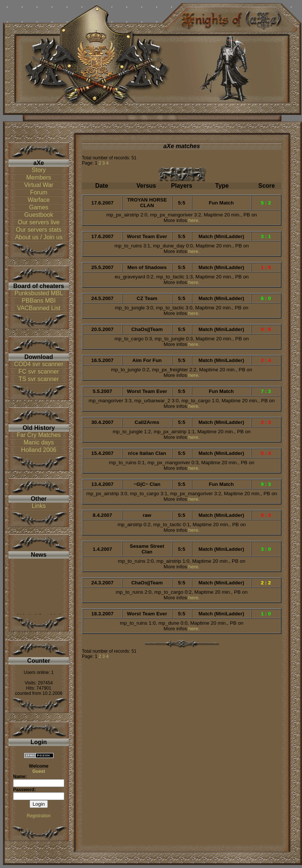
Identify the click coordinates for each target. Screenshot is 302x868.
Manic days (39, 442)
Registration (38, 815)
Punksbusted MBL (39, 293)
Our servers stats (39, 230)
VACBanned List (38, 308)
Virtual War (38, 185)
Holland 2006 (38, 450)
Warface (39, 200)
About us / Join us (38, 237)
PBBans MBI (39, 300)
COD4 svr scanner (39, 364)
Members (38, 177)
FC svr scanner (38, 371)
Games (39, 207)
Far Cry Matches (38, 435)
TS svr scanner (39, 379)
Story (39, 170)
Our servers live (38, 222)
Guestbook (38, 215)
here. (194, 220)
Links (39, 506)
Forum (38, 192)
